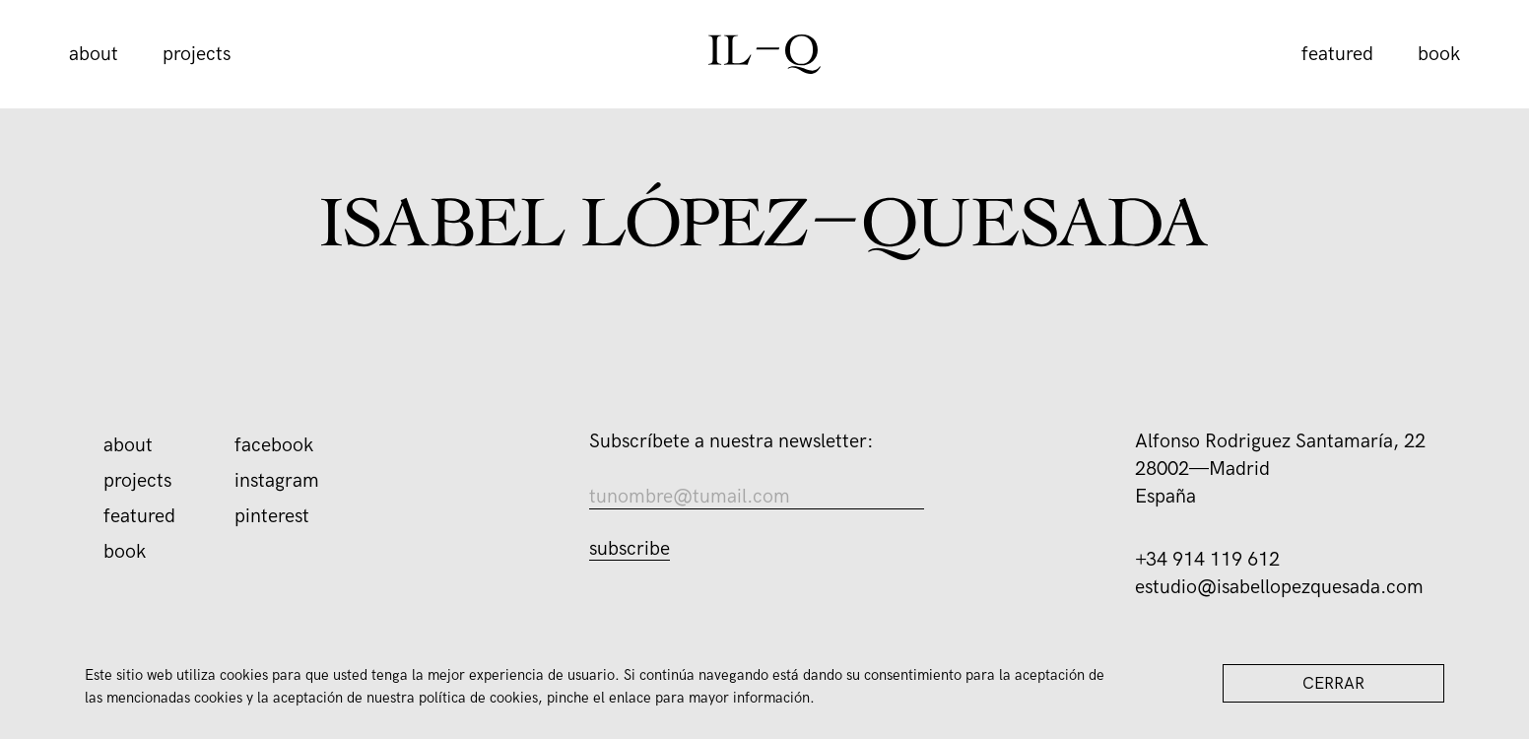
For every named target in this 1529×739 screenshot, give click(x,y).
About (93, 54)
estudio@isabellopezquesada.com (1279, 587)
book (1439, 54)
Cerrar (1333, 684)
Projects (197, 54)
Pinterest (271, 516)
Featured (1337, 54)
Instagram (276, 481)
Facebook (273, 445)
